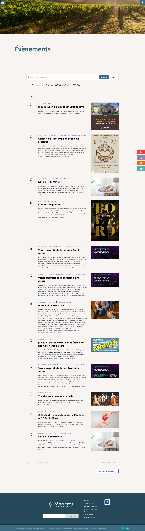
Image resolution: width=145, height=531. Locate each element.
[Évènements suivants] (32, 84)
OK (123, 528)
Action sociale (88, 515)
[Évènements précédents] (29, 84)
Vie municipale (89, 503)
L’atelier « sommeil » (50, 181)
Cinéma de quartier (49, 204)
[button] (142, 2)
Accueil (86, 500)
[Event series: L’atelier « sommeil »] (63, 178)
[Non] (143, 528)
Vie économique (89, 517)
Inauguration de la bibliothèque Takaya (61, 106)
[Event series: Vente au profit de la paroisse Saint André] (70, 247)
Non (127, 528)
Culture (86, 512)
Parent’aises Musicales (51, 305)
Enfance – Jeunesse (90, 509)
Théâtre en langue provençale (55, 396)
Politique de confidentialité (113, 528)
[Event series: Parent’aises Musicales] (64, 302)
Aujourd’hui (39, 85)
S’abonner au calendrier (106, 471)
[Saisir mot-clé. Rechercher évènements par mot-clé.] (63, 77)
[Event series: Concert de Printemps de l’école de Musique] (71, 135)
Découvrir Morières (90, 506)
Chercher (104, 77)
